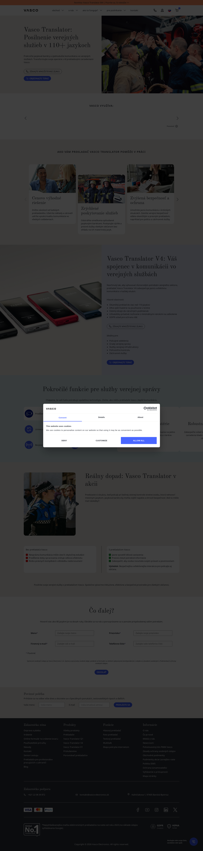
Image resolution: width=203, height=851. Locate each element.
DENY (64, 440)
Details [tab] (101, 417)
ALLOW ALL (139, 440)
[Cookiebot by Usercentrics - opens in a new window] (145, 409)
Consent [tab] (63, 418)
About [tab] (140, 417)
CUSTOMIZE (101, 440)
